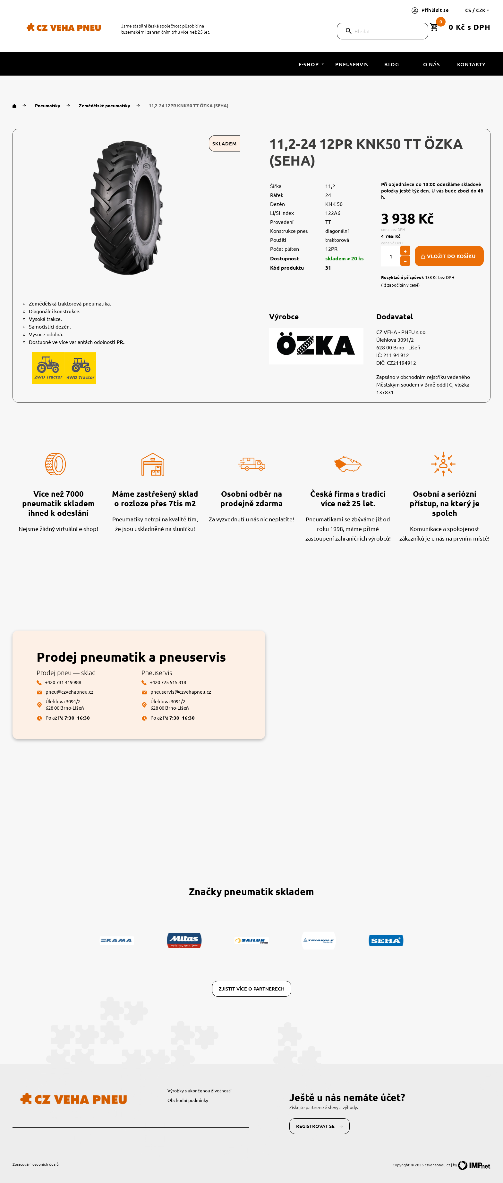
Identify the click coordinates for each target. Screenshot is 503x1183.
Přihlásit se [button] (430, 10)
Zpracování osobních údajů (36, 1164)
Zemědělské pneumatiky (105, 105)
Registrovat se (319, 1126)
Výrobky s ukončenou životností (199, 1090)
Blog (391, 64)
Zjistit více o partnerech (252, 988)
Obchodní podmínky (187, 1100)
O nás (431, 64)
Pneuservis (351, 64)
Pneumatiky (48, 105)
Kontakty (471, 64)
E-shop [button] (312, 64)
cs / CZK (477, 10)
